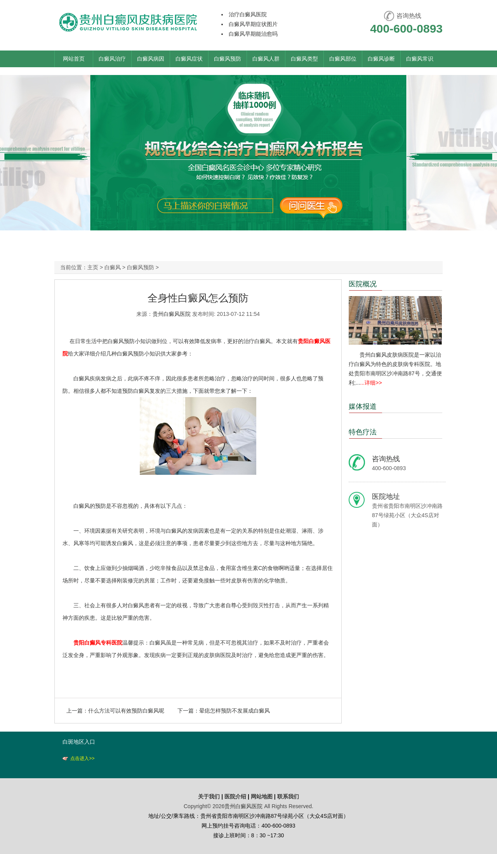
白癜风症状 (189, 59)
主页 (92, 267)
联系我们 (288, 796)
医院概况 (363, 284)
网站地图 (262, 796)
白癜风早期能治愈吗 (253, 34)
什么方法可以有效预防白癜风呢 (126, 711)
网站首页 (74, 59)
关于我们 (209, 796)
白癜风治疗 (112, 59)
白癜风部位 (342, 59)
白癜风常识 (419, 59)
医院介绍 (236, 796)
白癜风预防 (227, 59)
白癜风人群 (266, 59)
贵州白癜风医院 (172, 314)
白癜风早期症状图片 (253, 24)
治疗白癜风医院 (248, 14)
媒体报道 (363, 406)
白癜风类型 (304, 59)
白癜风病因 (150, 59)
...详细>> (371, 383)
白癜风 (112, 267)
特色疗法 (363, 432)
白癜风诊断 (381, 59)
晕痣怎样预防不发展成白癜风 (234, 711)
